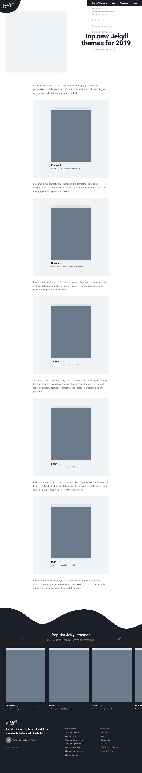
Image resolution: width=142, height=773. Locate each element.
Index (54, 463)
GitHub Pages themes (74, 743)
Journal (55, 361)
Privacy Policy (106, 751)
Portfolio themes (72, 732)
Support (104, 732)
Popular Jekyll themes (71, 635)
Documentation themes (75, 740)
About (135, 3)
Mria (51, 705)
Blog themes (70, 736)
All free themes (71, 755)
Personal (56, 165)
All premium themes (74, 751)
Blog (113, 3)
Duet (53, 561)
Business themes (72, 747)
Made (95, 705)
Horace (55, 263)
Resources (124, 3)
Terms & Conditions (109, 747)
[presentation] (119, 637)
